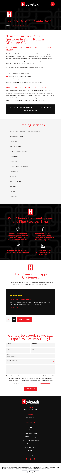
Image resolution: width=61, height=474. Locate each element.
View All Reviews (24, 319)
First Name (9, 343)
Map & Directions (30, 422)
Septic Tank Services (30, 447)
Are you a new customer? (13, 360)
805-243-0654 (30, 410)
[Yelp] (27, 459)
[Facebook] (34, 459)
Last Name (34, 343)
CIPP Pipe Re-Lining (30, 437)
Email (33, 349)
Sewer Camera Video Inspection (30, 440)
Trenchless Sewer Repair (30, 433)
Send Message (30, 389)
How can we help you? (12, 366)
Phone (8, 349)
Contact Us (30, 451)
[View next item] (14, 319)
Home (30, 430)
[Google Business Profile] (30, 459)
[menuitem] (30, 131)
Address (9, 354)
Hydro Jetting (30, 444)
